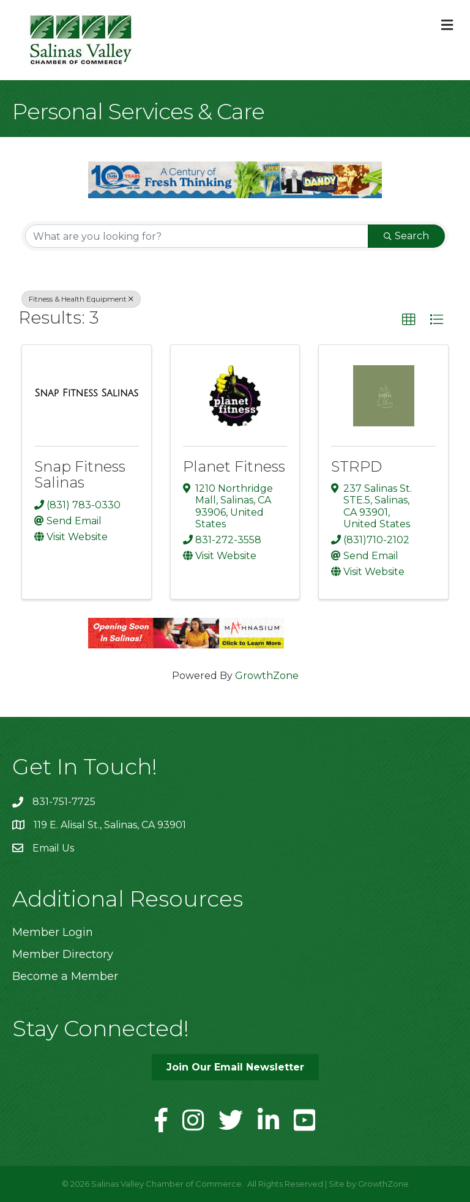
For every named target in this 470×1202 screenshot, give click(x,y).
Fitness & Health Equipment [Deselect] (81, 298)
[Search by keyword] (196, 236)
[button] (409, 320)
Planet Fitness (234, 466)
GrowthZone (267, 675)
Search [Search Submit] (406, 236)
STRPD (356, 466)
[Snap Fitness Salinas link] (86, 393)
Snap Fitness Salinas (79, 474)
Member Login (52, 932)
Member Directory (62, 954)
